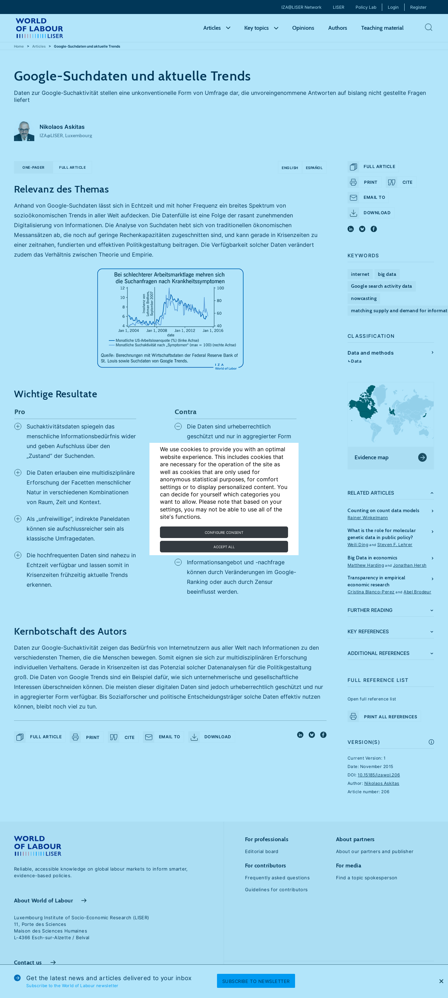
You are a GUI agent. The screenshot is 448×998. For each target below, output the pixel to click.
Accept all (224, 547)
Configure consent (224, 532)
